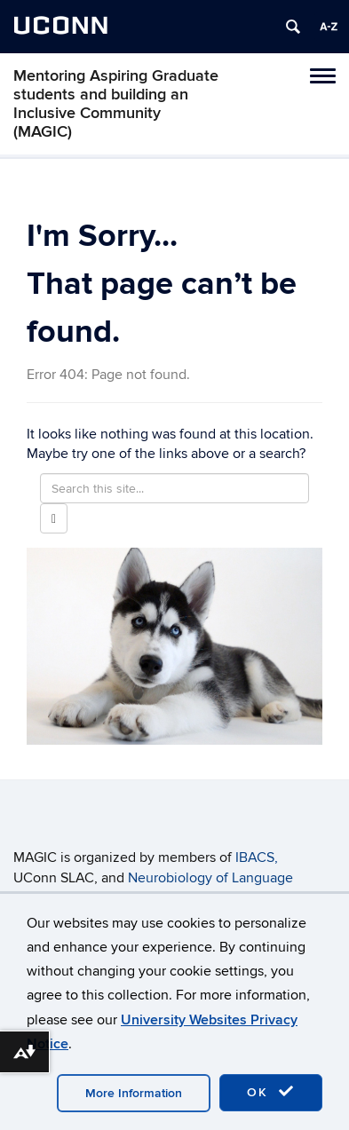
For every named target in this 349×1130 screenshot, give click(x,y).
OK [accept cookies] (271, 1092)
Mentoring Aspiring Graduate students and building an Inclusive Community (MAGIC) (115, 104)
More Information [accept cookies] (133, 1093)
